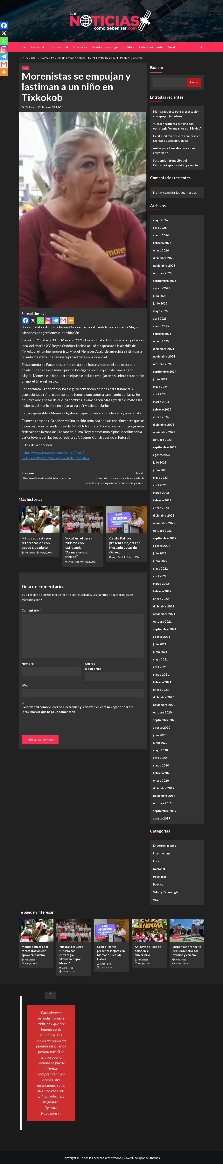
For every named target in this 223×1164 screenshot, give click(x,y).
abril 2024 (160, 394)
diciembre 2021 (163, 606)
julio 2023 (159, 462)
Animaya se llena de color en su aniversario (174, 150)
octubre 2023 (162, 439)
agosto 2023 (161, 455)
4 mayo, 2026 (144, 963)
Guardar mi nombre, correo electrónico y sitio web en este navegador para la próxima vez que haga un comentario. (78, 709)
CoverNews (132, 1158)
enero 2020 (161, 780)
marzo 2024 (161, 402)
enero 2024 (161, 417)
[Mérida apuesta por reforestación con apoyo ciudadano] (39, 519)
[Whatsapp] (40, 320)
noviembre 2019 (164, 795)
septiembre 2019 (164, 811)
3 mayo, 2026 (181, 963)
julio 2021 (159, 644)
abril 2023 (160, 485)
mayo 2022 (160, 568)
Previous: (52, 475)
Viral (171, 47)
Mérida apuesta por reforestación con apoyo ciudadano (36, 543)
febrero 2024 (162, 409)
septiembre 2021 (164, 629)
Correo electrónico (94, 666)
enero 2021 (161, 689)
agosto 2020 (161, 727)
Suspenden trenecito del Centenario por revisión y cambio (175, 163)
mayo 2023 (160, 477)
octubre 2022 (162, 530)
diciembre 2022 (163, 515)
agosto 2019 (161, 818)
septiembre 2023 (164, 447)
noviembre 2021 (164, 614)
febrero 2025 (162, 333)
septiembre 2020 (164, 720)
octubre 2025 (162, 273)
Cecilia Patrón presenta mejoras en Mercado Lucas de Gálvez (176, 138)
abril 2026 (160, 227)
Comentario (31, 610)
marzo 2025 (161, 326)
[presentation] (48, 723)
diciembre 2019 (163, 788)
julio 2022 (159, 553)
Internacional (58, 47)
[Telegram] (55, 320)
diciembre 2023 (163, 424)
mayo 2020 (160, 750)
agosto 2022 (161, 545)
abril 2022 (160, 576)
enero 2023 (161, 508)
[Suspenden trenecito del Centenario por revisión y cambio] (187, 930)
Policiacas (80, 47)
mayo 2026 (160, 220)
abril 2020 (160, 757)
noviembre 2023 (164, 432)
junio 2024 (160, 379)
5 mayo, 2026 (45, 552)
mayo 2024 (160, 386)
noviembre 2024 (164, 356)
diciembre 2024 (163, 349)
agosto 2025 (161, 288)
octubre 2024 (162, 364)
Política (128, 47)
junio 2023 (160, 470)
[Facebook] (25, 320)
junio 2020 (160, 742)
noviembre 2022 (164, 523)
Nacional (37, 47)
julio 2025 (159, 296)
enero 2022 (161, 598)
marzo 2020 (161, 765)
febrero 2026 (162, 242)
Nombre (29, 663)
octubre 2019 (162, 803)
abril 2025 (160, 318)
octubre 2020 (162, 712)
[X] (33, 320)
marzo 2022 (161, 583)
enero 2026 (161, 250)
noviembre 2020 (164, 704)
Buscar (156, 67)
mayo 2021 (160, 659)
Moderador (31, 106)
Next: (113, 478)
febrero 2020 (162, 773)
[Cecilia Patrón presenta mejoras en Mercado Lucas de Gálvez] (126, 519)
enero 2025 (161, 341)
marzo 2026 (161, 235)
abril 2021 (160, 667)
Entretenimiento (151, 47)
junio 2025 (160, 303)
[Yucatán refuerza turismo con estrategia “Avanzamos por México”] (82, 519)
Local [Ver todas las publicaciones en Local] (25, 68)
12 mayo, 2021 (49, 106)
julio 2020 (159, 735)
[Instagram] (48, 320)
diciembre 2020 (163, 697)
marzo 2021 (161, 674)
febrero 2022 (162, 591)
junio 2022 (160, 561)
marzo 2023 (161, 492)
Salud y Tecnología (105, 47)
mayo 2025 (160, 311)
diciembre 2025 (163, 258)
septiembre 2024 (164, 371)
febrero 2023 (162, 500)
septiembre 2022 (164, 538)
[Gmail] (63, 320)
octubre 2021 (162, 621)
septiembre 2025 (164, 280)
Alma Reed (30, 553)
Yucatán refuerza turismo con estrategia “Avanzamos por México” (78, 547)
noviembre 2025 (164, 265)
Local (22, 47)
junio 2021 (160, 651)
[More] (70, 320)
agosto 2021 (161, 636)
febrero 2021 (162, 682)
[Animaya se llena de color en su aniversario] (149, 930)
